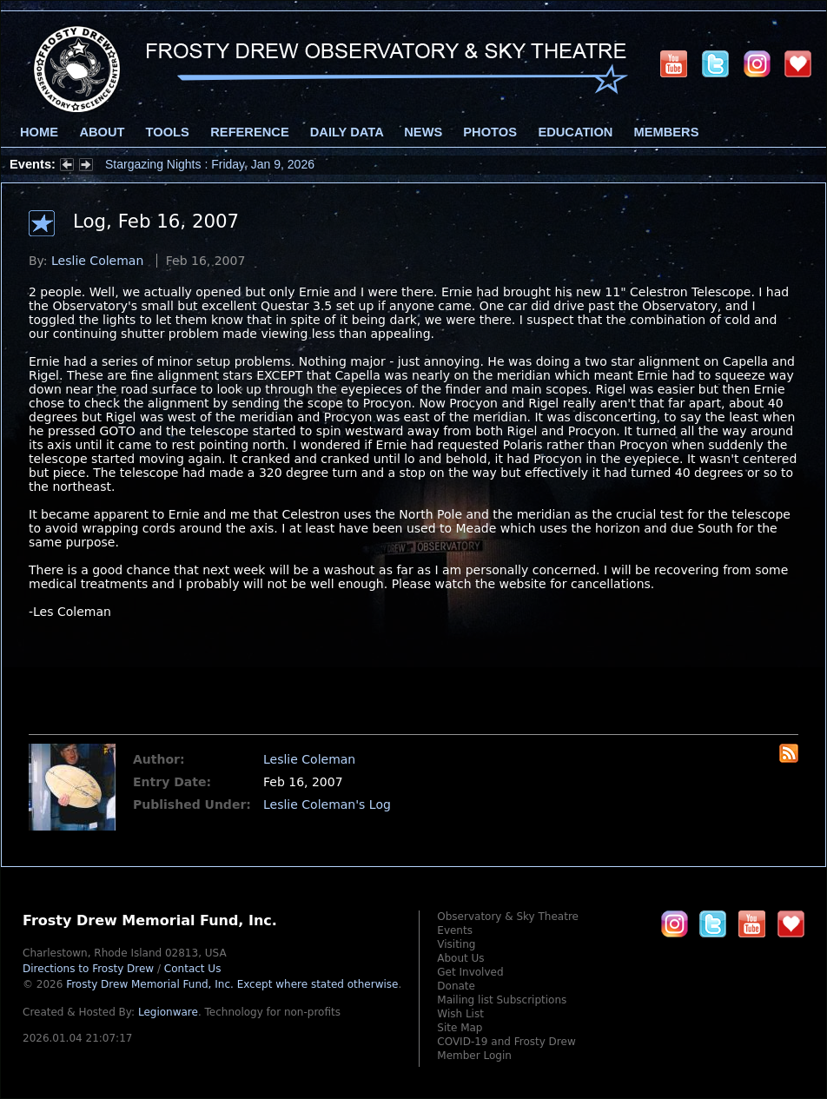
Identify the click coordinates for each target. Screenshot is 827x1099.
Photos (490, 132)
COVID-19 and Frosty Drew (506, 1042)
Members (666, 132)
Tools (167, 132)
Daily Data (346, 132)
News (423, 132)
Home (39, 132)
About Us (460, 958)
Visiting (456, 944)
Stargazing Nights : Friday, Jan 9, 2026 (209, 164)
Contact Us (193, 969)
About (101, 132)
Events (455, 930)
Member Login (474, 1055)
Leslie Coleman (97, 261)
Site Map (459, 1028)
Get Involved (470, 972)
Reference (249, 132)
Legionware (168, 1012)
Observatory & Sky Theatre (508, 916)
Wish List (460, 1014)
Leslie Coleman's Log (327, 804)
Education (575, 132)
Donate (456, 986)
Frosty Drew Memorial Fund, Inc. (232, 984)
